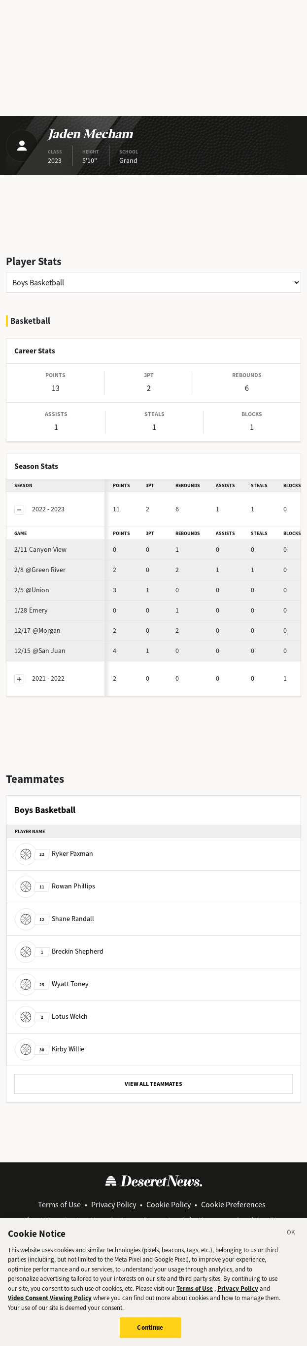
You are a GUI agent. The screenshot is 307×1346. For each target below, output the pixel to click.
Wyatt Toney (52, 984)
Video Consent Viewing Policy (50, 1305)
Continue (150, 1335)
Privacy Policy (113, 1204)
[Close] (291, 1241)
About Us (38, 1220)
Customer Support (140, 1220)
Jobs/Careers (203, 1220)
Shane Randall (54, 918)
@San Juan (40, 650)
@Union (31, 590)
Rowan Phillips (55, 886)
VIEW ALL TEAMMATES (153, 1084)
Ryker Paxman (54, 853)
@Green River (40, 570)
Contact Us (81, 1220)
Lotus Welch (51, 1016)
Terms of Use (59, 1204)
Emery (31, 610)
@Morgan (37, 630)
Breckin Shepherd (59, 951)
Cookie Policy (168, 1204)
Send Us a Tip (258, 1220)
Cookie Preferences (233, 1204)
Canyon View (40, 549)
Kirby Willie (49, 1049)
